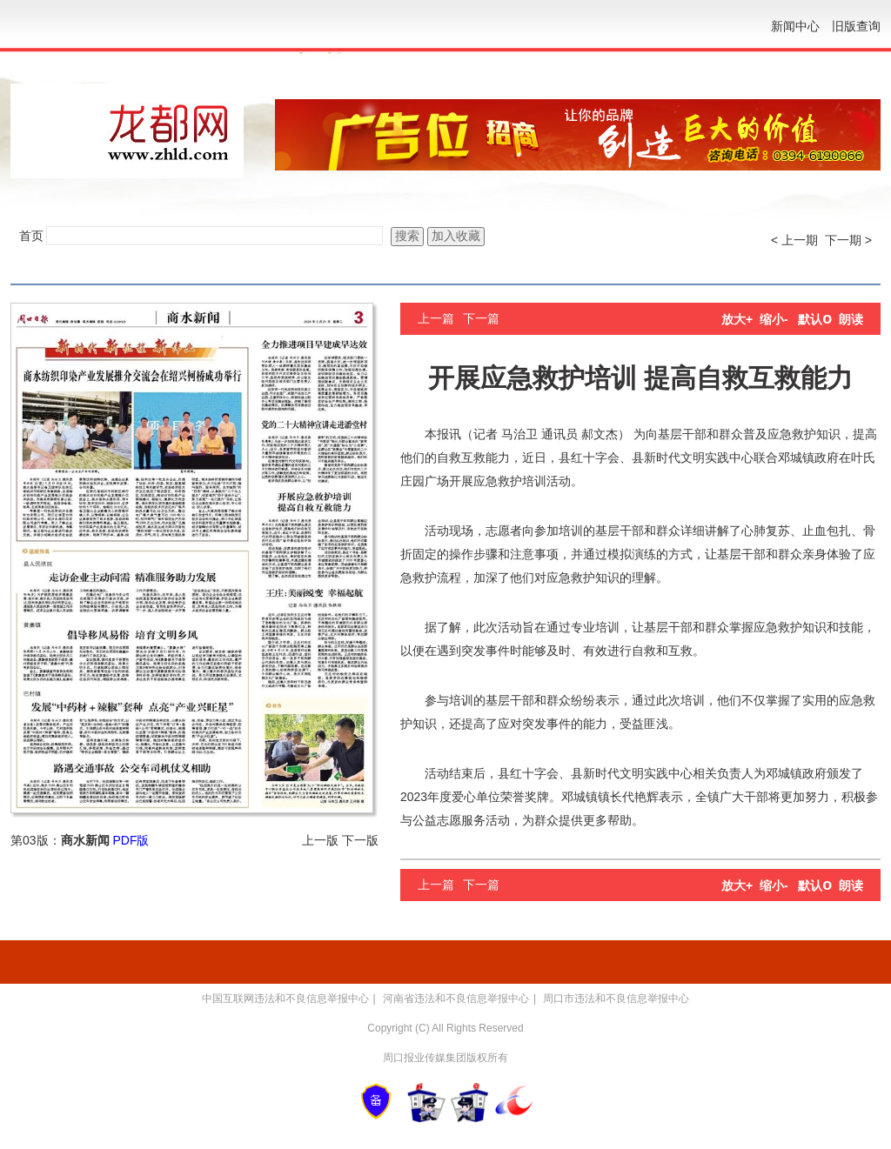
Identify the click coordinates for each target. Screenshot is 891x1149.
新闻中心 (795, 26)
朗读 (851, 319)
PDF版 (130, 840)
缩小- (774, 319)
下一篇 (481, 318)
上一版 (320, 840)
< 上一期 (794, 240)
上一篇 (436, 318)
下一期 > (848, 240)
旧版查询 (856, 26)
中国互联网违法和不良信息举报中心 (285, 998)
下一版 (360, 840)
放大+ (737, 319)
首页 (31, 236)
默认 (815, 319)
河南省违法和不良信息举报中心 (456, 998)
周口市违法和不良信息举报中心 (616, 998)
